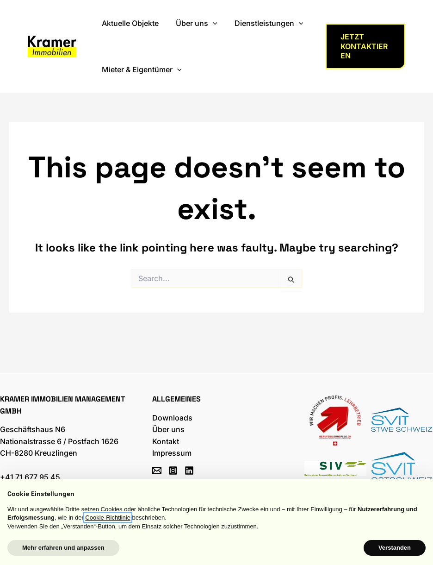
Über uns (168, 429)
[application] (209, 23)
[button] (364, 46)
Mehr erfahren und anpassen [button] (63, 547)
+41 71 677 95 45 (30, 477)
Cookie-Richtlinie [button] (107, 517)
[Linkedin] (189, 470)
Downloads (172, 417)
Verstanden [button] (394, 547)
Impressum (172, 453)
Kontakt (165, 441)
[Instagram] (173, 470)
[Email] (156, 470)
